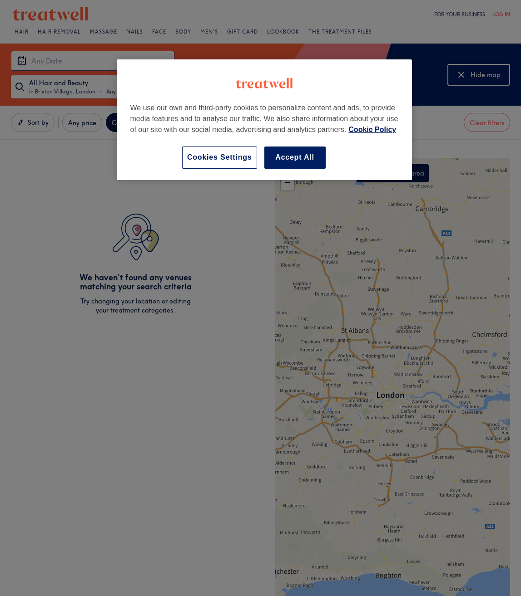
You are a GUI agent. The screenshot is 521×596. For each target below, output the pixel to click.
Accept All (294, 157)
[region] (264, 119)
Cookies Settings (219, 157)
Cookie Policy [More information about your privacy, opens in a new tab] (372, 129)
